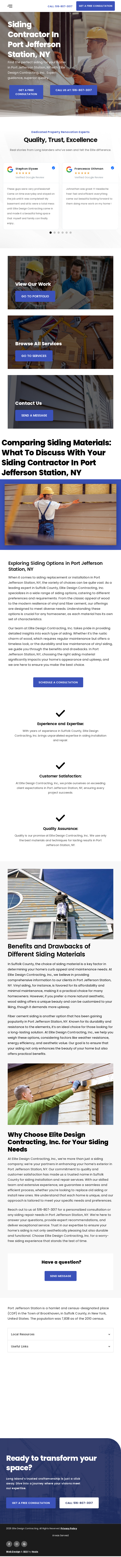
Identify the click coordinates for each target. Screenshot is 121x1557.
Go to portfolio (35, 296)
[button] (10, 6)
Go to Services (34, 356)
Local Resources (22, 1335)
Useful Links (19, 1347)
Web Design (13, 1552)
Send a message (34, 416)
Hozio (35, 1552)
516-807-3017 (47, 1210)
